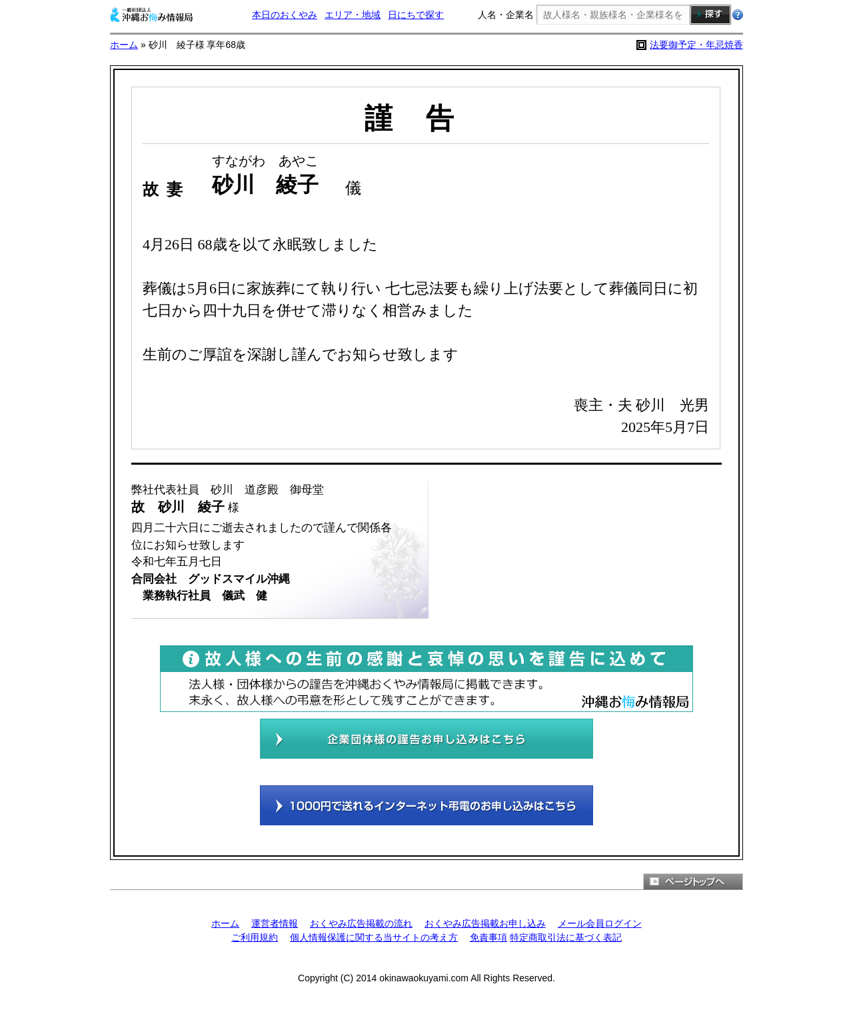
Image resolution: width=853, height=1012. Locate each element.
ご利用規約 (254, 937)
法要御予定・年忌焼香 (696, 44)
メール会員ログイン (600, 923)
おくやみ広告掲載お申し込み (485, 923)
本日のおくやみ (284, 14)
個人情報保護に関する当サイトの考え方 (374, 937)
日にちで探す (416, 14)
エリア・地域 (353, 14)
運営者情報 (274, 923)
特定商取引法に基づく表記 (566, 937)
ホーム (124, 44)
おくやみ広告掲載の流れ (361, 923)
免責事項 (488, 937)
